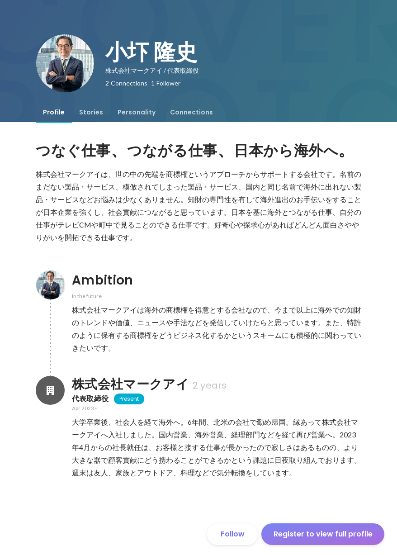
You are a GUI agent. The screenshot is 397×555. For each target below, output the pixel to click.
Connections (191, 112)
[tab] (54, 112)
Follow (233, 534)
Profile (54, 112)
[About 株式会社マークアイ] (50, 390)
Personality (137, 112)
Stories (91, 112)
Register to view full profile (323, 534)
